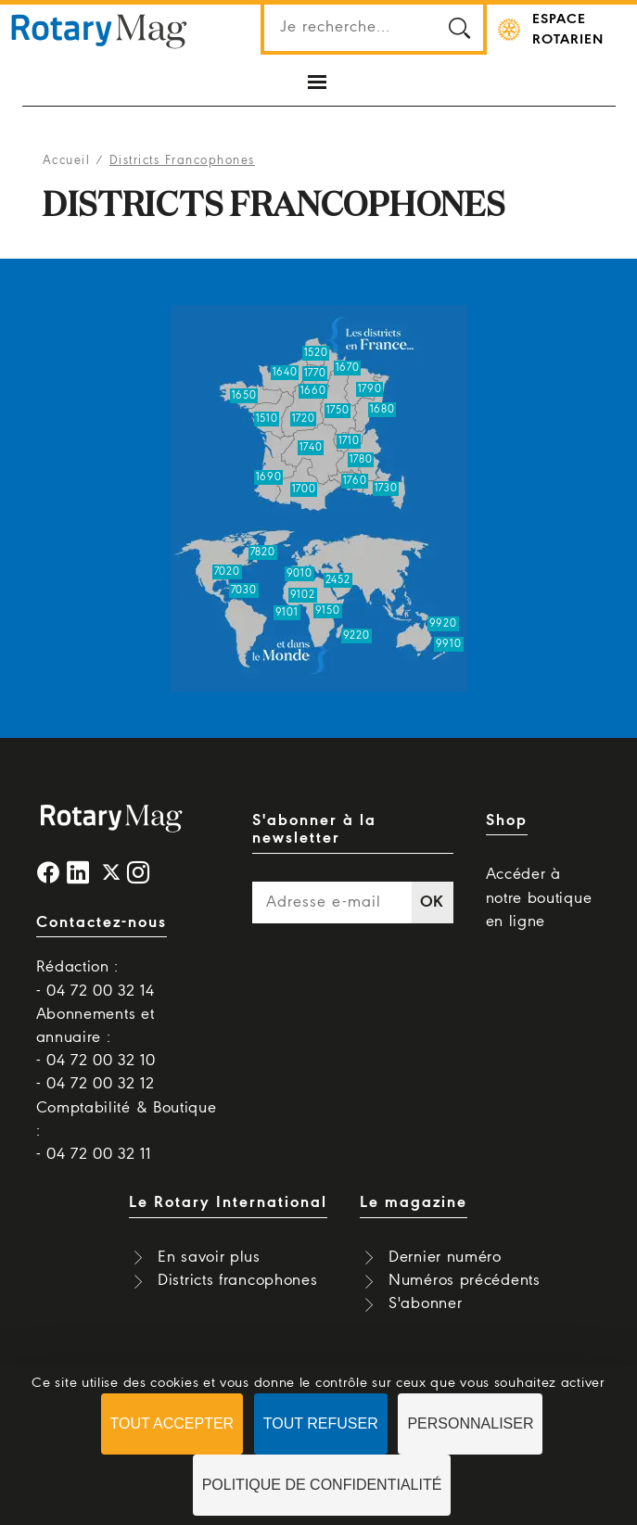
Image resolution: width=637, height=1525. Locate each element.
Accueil (67, 161)
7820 (262, 552)
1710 (349, 441)
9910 (449, 644)
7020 (227, 572)
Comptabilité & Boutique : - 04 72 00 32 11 (126, 1131)
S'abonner (425, 1304)
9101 (287, 612)
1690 (269, 477)
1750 (338, 410)
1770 (315, 373)
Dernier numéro (445, 1257)
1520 (316, 353)
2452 (337, 580)
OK (432, 902)
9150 (327, 610)
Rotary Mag (99, 29)
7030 (244, 590)
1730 (386, 488)
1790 (370, 389)
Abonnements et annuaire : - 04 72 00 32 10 (96, 1038)
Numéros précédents (465, 1281)
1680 (382, 409)
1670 (348, 368)
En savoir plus (209, 1257)
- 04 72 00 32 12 (95, 1084)
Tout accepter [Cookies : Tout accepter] (172, 1423)
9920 (443, 623)
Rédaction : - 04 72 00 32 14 (95, 979)
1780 (361, 459)
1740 (311, 447)
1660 (313, 391)
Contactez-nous (101, 923)
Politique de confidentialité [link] (322, 1485)
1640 (285, 372)
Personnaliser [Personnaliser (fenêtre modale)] (470, 1423)
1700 (304, 489)
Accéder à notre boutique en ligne (539, 898)
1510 (267, 419)
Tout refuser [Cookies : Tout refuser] (320, 1423)
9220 (356, 636)
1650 (244, 395)
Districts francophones (237, 1281)
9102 (302, 595)
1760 (355, 481)
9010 (299, 573)
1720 (303, 419)
